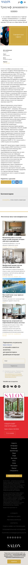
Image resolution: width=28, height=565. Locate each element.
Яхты (14, 460)
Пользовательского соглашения (13, 374)
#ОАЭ (20, 276)
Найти (19, 2)
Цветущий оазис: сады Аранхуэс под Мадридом (12, 296)
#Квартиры (10, 276)
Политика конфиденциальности (14, 533)
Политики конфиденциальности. (15, 557)
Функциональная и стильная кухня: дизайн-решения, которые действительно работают (13, 239)
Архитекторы (14, 450)
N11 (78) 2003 (6, 63)
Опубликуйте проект (14, 476)
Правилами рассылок (10, 377)
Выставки (14, 458)
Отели (14, 463)
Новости (14, 443)
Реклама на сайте (14, 516)
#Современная (17, 334)
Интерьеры (14, 445)
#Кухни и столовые (12, 247)
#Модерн (16, 276)
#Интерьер (4, 247)
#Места (4, 302)
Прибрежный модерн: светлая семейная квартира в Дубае (12, 266)
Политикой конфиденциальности (13, 375)
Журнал (14, 468)
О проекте (14, 513)
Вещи (14, 453)
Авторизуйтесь (6, 200)
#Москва (4, 335)
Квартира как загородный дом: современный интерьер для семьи (13, 322)
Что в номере (10, 433)
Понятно (14, 561)
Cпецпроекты (14, 470)
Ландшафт (14, 448)
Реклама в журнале (14, 520)
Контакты (14, 523)
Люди (14, 455)
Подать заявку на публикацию (14, 526)
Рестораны (14, 465)
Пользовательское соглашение (14, 529)
